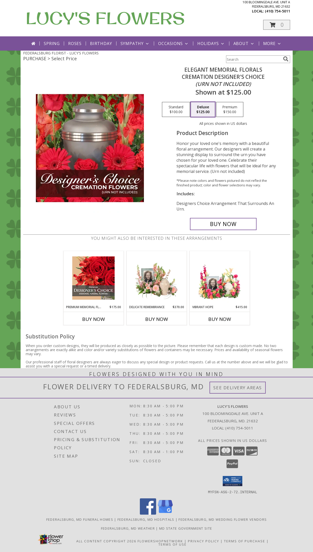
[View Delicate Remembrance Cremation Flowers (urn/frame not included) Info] (156, 278)
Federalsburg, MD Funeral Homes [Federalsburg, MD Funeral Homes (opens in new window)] (79, 519)
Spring (52, 43)
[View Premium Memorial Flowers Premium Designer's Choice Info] (93, 278)
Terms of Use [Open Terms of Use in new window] (172, 544)
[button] (276, 25)
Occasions (173, 43)
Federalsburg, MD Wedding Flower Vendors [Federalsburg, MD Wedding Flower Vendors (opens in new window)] (222, 519)
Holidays (211, 43)
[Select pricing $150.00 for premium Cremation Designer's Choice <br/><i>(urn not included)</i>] (229, 109)
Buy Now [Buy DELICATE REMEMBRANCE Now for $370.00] (156, 319)
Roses (75, 43)
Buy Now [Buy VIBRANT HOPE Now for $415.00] (219, 319)
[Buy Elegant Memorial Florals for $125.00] (223, 224)
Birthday (101, 43)
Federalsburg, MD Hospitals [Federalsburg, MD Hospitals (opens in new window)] (145, 519)
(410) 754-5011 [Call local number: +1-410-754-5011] (277, 11)
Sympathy (135, 43)
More (272, 43)
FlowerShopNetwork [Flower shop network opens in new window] (160, 541)
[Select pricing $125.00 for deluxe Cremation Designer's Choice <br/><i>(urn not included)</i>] (203, 109)
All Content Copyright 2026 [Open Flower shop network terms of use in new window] (106, 541)
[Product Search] (253, 59)
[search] (286, 59)
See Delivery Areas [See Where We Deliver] (237, 388)
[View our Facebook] (148, 513)
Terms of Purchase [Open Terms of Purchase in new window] (244, 541)
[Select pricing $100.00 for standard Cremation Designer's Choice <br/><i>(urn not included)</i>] (176, 109)
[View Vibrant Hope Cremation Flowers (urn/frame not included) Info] (219, 278)
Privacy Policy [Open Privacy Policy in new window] (203, 541)
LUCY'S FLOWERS (105, 18)
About (244, 43)
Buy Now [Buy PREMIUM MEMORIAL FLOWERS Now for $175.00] (93, 319)
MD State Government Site (185, 528)
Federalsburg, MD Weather (128, 528)
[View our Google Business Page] (165, 513)
